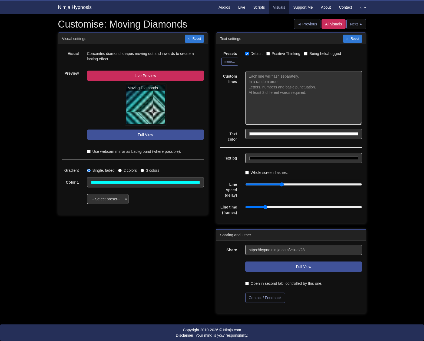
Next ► (356, 24)
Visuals (279, 7)
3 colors (150, 170)
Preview (72, 73)
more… (229, 62)
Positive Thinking (283, 53)
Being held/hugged (322, 53)
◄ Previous (307, 24)
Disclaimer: (212, 335)
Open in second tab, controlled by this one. (283, 283)
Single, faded (101, 170)
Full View (145, 135)
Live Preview (145, 76)
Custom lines (230, 79)
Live (241, 7)
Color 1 (72, 182)
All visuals (333, 24)
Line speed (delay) (231, 189)
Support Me (303, 7)
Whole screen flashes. (266, 172)
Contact (345, 7)
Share (232, 250)
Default (254, 53)
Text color (232, 136)
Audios (224, 7)
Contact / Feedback (265, 298)
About (326, 7)
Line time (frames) (228, 210)
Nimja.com (232, 330)
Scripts (259, 7)
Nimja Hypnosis (75, 7)
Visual (73, 53)
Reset (197, 39)
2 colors (127, 170)
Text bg (230, 158)
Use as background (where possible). (134, 151)
